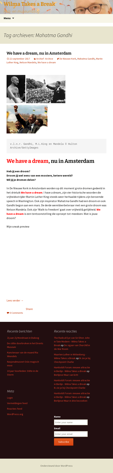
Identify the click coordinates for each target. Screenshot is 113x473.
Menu (7, 18)
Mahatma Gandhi (86, 58)
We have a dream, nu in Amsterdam (39, 53)
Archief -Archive (44, 58)
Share (29, 309)
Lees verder (15, 300)
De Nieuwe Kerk (68, 58)
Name (57, 416)
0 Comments (16, 312)
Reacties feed (14, 408)
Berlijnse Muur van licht (66, 374)
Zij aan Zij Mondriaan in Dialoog (23, 337)
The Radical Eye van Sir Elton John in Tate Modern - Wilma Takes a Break (72, 341)
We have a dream (47, 62)
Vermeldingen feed (17, 403)
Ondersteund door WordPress (56, 465)
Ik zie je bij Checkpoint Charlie (69, 387)
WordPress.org (15, 414)
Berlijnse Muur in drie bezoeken (70, 400)
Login (10, 397)
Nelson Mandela (28, 62)
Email (57, 428)
